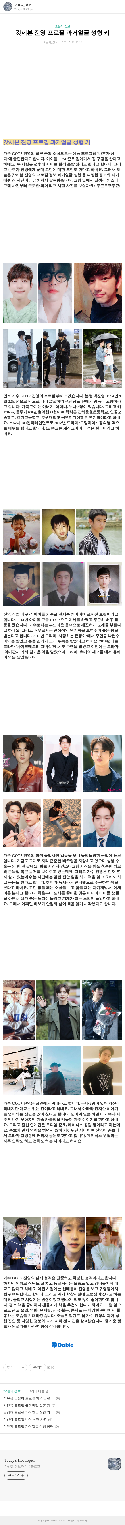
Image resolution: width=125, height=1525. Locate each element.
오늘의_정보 (22, 5)
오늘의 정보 (62, 26)
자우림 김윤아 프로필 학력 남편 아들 (29, 1398)
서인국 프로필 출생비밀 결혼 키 (26, 1405)
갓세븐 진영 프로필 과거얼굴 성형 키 (62, 33)
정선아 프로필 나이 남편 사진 (25, 1419)
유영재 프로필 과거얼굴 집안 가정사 (29, 1412)
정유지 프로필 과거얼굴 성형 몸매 (28, 1426)
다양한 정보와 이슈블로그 (22, 1466)
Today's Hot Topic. (19, 1460)
